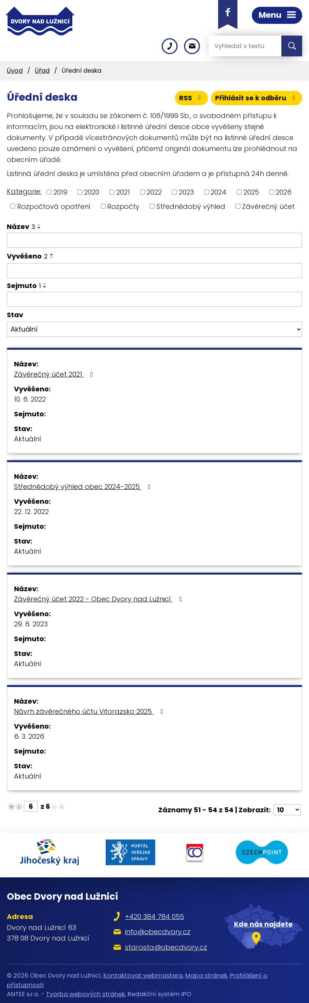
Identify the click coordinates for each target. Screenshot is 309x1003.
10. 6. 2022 (30, 399)
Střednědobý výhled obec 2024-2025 (84, 486)
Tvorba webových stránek (85, 991)
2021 (123, 192)
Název (21, 226)
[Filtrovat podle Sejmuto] (154, 299)
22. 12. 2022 (31, 511)
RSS (189, 98)
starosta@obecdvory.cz (167, 944)
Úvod (15, 70)
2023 (186, 192)
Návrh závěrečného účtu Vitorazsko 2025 (90, 711)
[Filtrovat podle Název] (154, 240)
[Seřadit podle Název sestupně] (39, 227)
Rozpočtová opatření (54, 206)
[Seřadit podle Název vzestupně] (39, 224)
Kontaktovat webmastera (143, 973)
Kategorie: (24, 191)
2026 (284, 192)
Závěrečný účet (268, 206)
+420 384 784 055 (155, 914)
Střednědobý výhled (190, 206)
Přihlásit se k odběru (256, 98)
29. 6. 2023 (31, 624)
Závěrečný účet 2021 (55, 374)
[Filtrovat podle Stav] (154, 329)
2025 (251, 192)
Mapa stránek (206, 973)
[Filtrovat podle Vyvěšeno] (154, 270)
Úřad (42, 70)
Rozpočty (123, 206)
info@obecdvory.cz (158, 929)
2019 (60, 192)
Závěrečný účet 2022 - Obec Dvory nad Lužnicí (99, 599)
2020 (91, 192)
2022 (154, 192)
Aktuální (27, 439)
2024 (218, 192)
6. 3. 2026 (29, 736)
